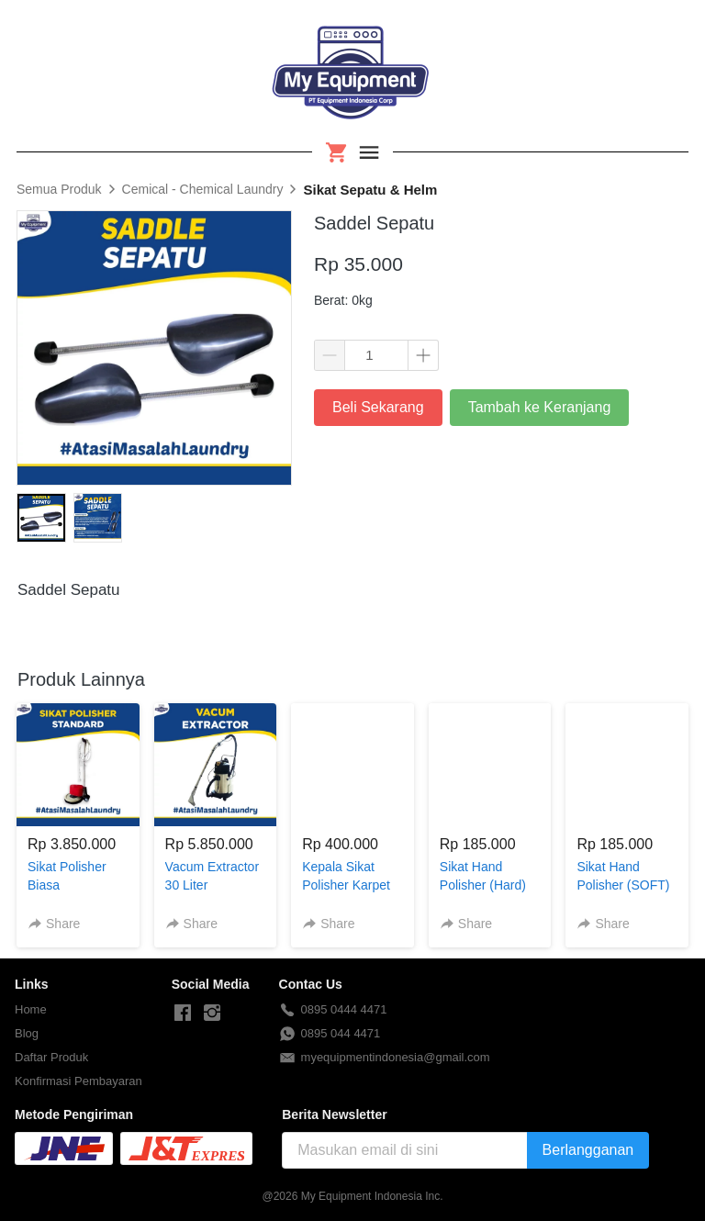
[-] (183, 1013)
